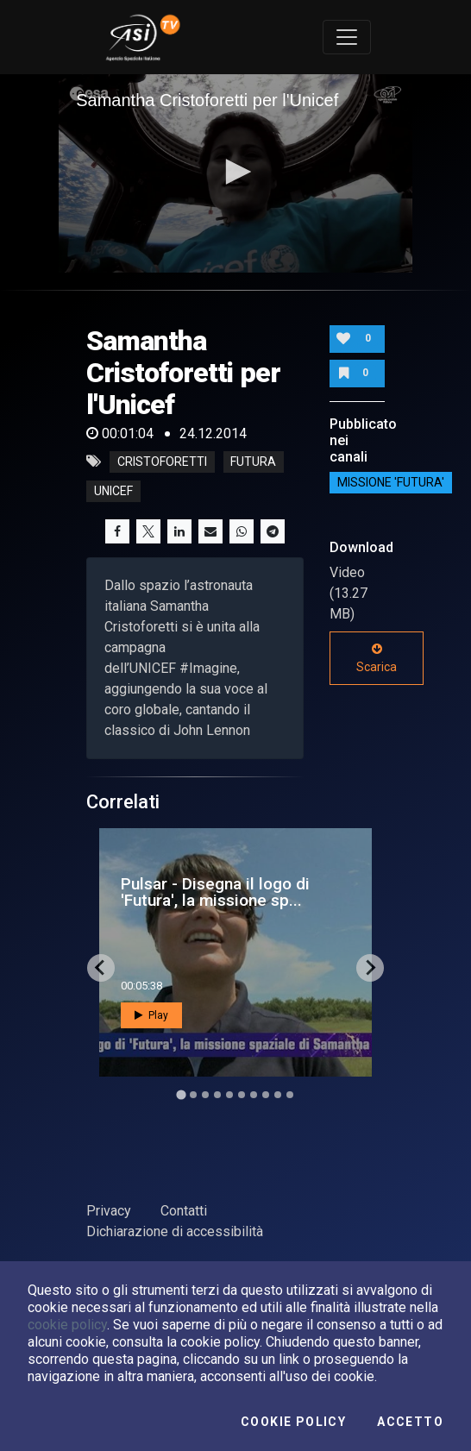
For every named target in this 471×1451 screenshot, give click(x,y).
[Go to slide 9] (277, 1094)
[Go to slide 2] (193, 1094)
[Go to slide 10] (289, 1094)
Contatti (183, 1211)
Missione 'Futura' (390, 483)
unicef (113, 491)
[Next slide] (370, 968)
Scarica (376, 658)
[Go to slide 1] (180, 1094)
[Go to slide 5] (229, 1094)
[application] (235, 173)
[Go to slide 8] (265, 1094)
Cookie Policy (293, 1422)
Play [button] (151, 1015)
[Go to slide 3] (205, 1094)
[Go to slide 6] (241, 1094)
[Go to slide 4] (217, 1094)
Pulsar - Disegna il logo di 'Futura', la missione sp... (215, 892)
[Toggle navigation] (347, 37)
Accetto (410, 1422)
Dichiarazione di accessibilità (174, 1231)
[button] (235, 172)
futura (253, 461)
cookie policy (67, 1324)
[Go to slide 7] (253, 1094)
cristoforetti (162, 461)
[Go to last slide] (101, 968)
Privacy (108, 1211)
